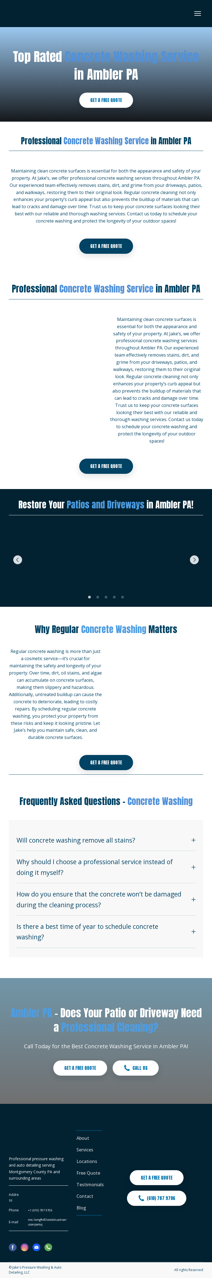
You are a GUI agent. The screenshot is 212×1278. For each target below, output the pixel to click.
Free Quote (88, 1173)
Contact (84, 1196)
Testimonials (90, 1185)
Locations (86, 1161)
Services (84, 1150)
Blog (81, 1208)
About (82, 1138)
